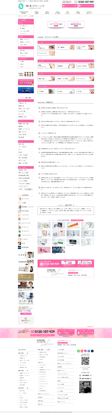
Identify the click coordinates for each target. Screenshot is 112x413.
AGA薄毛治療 (23, 247)
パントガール (58, 245)
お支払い (60, 91)
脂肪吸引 (60, 66)
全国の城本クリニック (62, 353)
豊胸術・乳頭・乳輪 (23, 123)
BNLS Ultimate (23, 211)
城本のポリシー (61, 370)
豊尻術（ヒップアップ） (25, 129)
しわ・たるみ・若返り (82, 47)
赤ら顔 (20, 152)
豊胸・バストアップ (42, 66)
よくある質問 (78, 13)
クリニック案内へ (73, 272)
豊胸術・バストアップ (24, 39)
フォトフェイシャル (24, 235)
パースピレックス (73, 237)
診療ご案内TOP (22, 349)
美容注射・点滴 (22, 170)
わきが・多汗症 (82, 66)
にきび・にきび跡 (23, 155)
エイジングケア (23, 198)
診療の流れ (47, 13)
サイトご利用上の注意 (62, 377)
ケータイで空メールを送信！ (85, 367)
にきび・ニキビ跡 (23, 400)
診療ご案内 (24, 13)
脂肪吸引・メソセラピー (48, 210)
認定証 (59, 380)
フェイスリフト (42, 53)
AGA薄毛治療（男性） (24, 175)
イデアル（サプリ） (23, 186)
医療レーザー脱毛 (63, 78)
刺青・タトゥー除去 (23, 172)
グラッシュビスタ (44, 245)
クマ (20, 149)
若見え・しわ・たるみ (24, 108)
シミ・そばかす (22, 146)
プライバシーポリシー (62, 373)
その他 (79, 91)
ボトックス (21, 114)
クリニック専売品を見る (77, 220)
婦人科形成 (21, 137)
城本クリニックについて (44, 393)
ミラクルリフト (23, 219)
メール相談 (60, 391)
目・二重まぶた (41, 47)
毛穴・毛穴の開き (23, 157)
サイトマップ (60, 387)
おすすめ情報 (57, 13)
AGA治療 (58, 253)
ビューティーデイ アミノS (58, 228)
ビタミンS (87, 245)
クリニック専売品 (23, 180)
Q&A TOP (69, 205)
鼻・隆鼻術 (61, 47)
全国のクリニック (88, 13)
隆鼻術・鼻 (21, 105)
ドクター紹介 (60, 356)
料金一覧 (67, 13)
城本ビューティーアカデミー (64, 363)
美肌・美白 (41, 78)
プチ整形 (40, 91)
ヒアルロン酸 (22, 111)
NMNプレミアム (87, 228)
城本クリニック (61, 401)
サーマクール (81, 78)
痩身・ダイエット (23, 131)
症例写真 (36, 13)
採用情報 (59, 367)
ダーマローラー (23, 231)
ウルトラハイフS (24, 223)
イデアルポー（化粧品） (25, 183)
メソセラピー (23, 239)
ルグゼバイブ (44, 253)
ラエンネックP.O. (73, 245)
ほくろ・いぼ (22, 160)
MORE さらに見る (62, 342)
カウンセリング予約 (62, 394)
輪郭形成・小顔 (22, 116)
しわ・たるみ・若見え (66, 208)
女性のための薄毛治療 (24, 178)
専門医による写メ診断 (62, 398)
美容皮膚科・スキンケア (26, 206)
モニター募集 (60, 384)
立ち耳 (21, 243)
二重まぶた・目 (22, 103)
